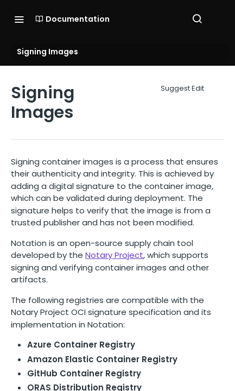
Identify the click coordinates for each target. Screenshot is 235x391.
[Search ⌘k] (197, 19)
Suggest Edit (182, 88)
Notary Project (114, 255)
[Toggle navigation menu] (19, 19)
